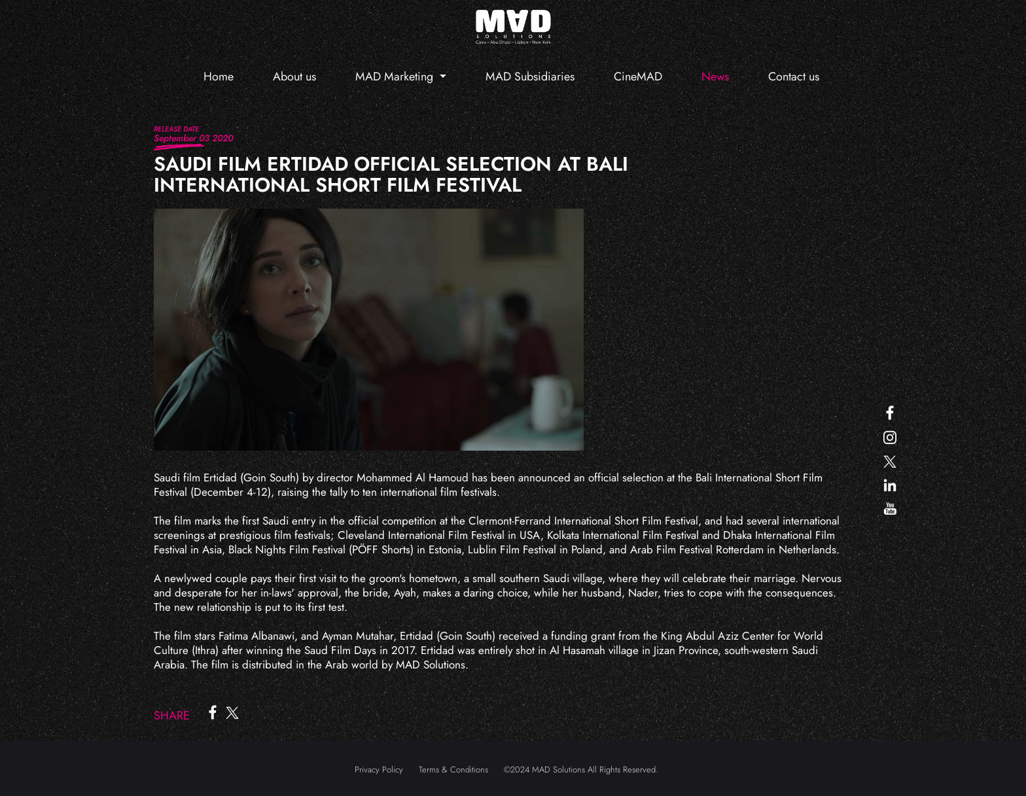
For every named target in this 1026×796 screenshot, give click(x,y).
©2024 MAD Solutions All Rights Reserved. (581, 769)
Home (218, 76)
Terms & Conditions (453, 769)
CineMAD (638, 76)
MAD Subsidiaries (530, 76)
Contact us (793, 76)
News (715, 76)
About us (294, 76)
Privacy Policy (379, 769)
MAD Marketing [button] (395, 76)
